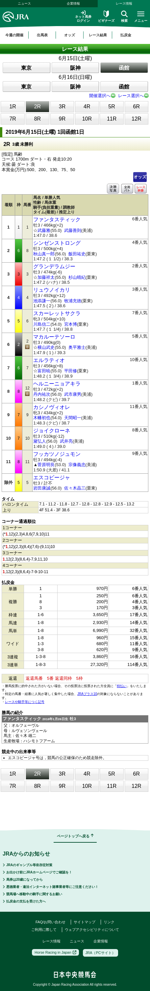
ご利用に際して (44, 930)
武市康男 (72, 394)
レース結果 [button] (98, 35)
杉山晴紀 (77, 277)
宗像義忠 (77, 464)
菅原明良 (46, 464)
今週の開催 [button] (14, 35)
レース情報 (51, 941)
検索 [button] (124, 16)
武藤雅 (44, 230)
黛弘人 (39, 441)
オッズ (140, 176)
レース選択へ (131, 95)
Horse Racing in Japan (55, 952)
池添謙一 (41, 300)
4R (87, 106)
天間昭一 (72, 417)
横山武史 (46, 347)
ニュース (24, 3)
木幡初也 (41, 417)
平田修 (70, 370)
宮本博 (70, 324)
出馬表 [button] (42, 35)
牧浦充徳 (72, 300)
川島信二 (41, 324)
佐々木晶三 (75, 488)
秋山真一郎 (44, 253)
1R (12, 106)
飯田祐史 (77, 253)
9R (62, 119)
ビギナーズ (106, 16)
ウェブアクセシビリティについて (92, 930)
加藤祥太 (46, 277)
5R (111, 106)
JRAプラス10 (87, 694)
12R (136, 119)
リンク (109, 922)
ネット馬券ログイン (83, 16)
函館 (124, 68)
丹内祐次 (41, 394)
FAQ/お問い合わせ (50, 922)
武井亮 (66, 441)
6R (136, 106)
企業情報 (73, 3)
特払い (122, 686)
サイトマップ (84, 922)
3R (62, 106)
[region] (75, 35)
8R (37, 119)
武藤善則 (72, 230)
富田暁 (44, 370)
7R (12, 119)
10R (87, 119)
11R (111, 119)
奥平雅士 (77, 347)
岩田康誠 (41, 488)
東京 (26, 68)
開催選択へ (100, 95)
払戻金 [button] (125, 35)
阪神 (75, 68)
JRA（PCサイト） (100, 953)
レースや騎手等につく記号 (24, 702)
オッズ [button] (69, 35)
